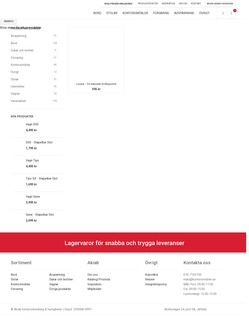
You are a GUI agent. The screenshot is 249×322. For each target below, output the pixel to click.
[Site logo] (36, 15)
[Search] (223, 15)
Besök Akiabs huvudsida (220, 3)
